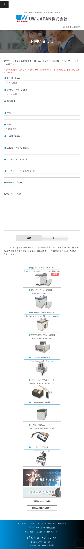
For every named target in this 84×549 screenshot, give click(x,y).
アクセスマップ (52, 523)
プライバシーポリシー (30, 523)
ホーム (20, 523)
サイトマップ (42, 523)
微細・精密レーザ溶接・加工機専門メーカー (42, 532)
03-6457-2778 (42, 538)
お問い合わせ (62, 523)
